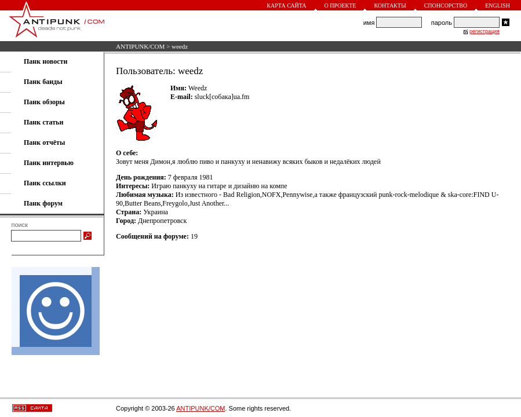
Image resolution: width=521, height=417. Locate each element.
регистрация (484, 31)
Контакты (390, 5)
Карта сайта (286, 5)
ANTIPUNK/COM (140, 46)
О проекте (340, 5)
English (497, 5)
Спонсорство (446, 5)
